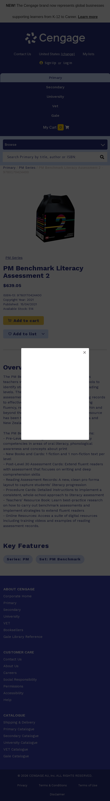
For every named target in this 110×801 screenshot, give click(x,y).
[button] (84, 352)
